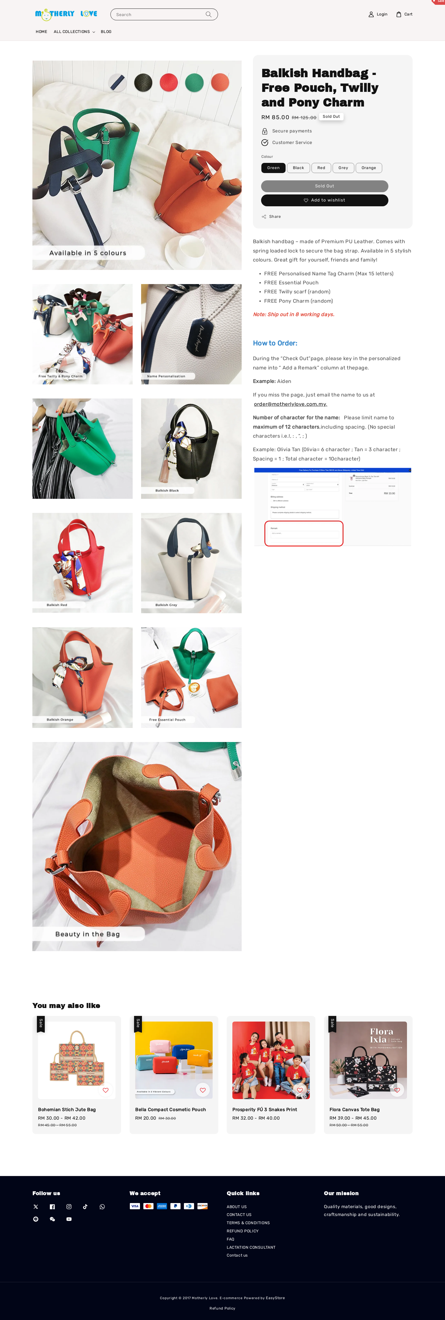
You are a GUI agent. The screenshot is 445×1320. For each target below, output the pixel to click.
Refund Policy (222, 1308)
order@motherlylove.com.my (290, 404)
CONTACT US (239, 1214)
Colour (267, 156)
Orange (369, 167)
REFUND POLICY (243, 1231)
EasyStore (275, 1298)
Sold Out (324, 186)
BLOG (106, 31)
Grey (343, 167)
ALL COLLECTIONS (72, 31)
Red (321, 167)
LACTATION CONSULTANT (251, 1247)
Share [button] (271, 216)
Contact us (237, 1255)
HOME (41, 31)
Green (273, 167)
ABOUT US (237, 1206)
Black (298, 167)
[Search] (209, 14)
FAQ (230, 1239)
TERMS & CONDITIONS (248, 1223)
